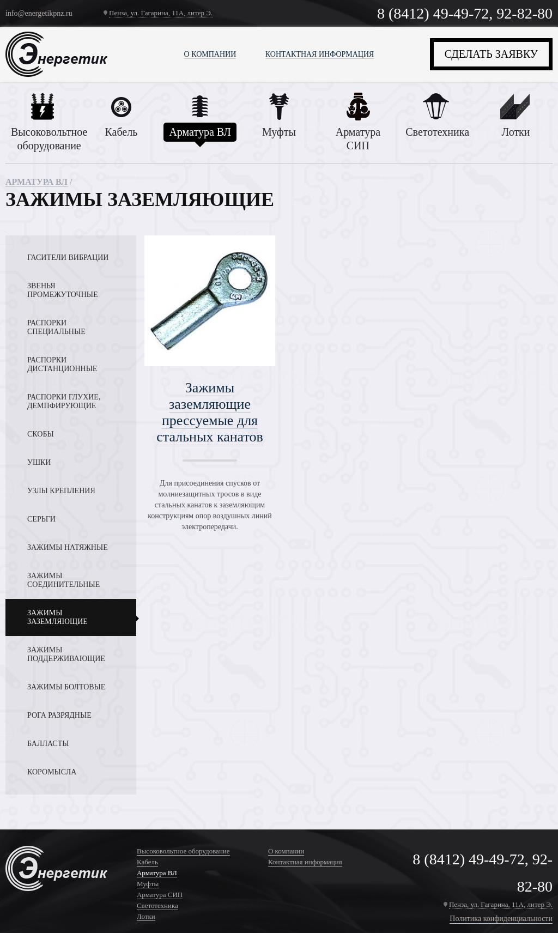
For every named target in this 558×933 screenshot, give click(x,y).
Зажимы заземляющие (57, 617)
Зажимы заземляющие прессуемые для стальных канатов (209, 412)
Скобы (40, 434)
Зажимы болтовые (66, 687)
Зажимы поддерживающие (66, 654)
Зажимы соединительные (63, 580)
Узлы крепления (61, 491)
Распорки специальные (56, 327)
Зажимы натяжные (67, 547)
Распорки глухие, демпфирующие (63, 401)
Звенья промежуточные (62, 290)
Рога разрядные (59, 715)
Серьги (41, 519)
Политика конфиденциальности (501, 918)
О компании (210, 54)
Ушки (39, 462)
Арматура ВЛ (36, 181)
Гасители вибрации (67, 257)
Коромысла (51, 772)
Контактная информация (319, 54)
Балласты (48, 744)
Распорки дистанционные (62, 364)
